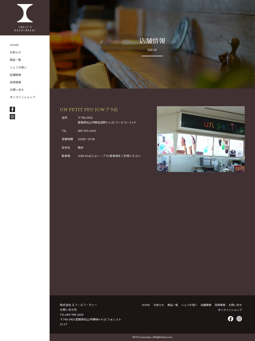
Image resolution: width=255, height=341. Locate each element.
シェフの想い (18, 67)
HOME (14, 45)
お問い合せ (17, 89)
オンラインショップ (22, 97)
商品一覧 (15, 59)
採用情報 (15, 82)
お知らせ (15, 52)
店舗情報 (15, 74)
